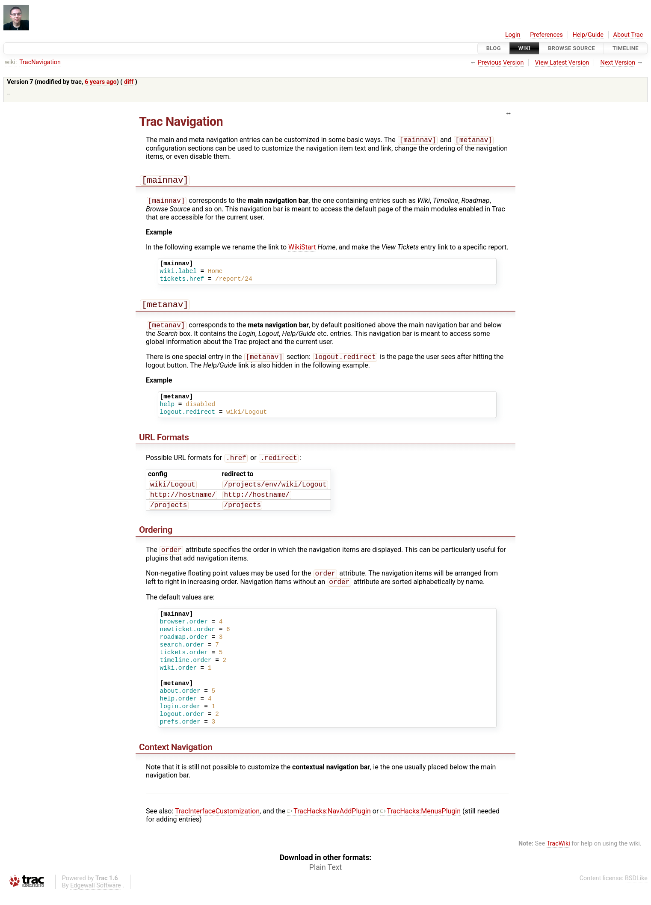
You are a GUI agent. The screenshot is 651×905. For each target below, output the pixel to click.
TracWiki (558, 855)
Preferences (546, 35)
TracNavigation (40, 62)
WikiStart (302, 250)
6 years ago (101, 82)
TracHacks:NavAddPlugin (329, 823)
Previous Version (501, 62)
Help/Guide (588, 35)
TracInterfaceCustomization (217, 823)
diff (128, 82)
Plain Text (325, 879)
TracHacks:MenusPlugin (420, 823)
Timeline (626, 48)
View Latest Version (562, 62)
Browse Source (571, 48)
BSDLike (636, 890)
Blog (493, 48)
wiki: (11, 62)
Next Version (617, 62)
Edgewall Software (95, 897)
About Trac (628, 35)
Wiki (524, 48)
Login (513, 35)
